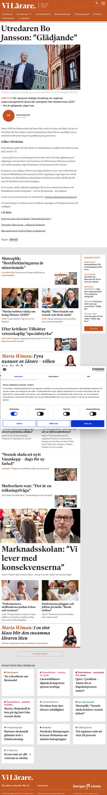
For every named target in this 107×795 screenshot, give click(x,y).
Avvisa (19, 424)
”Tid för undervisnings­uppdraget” (60, 197)
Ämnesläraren (22, 14)
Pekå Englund (23, 115)
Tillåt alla (87, 424)
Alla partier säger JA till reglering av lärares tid (23, 231)
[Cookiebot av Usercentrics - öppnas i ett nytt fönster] (94, 369)
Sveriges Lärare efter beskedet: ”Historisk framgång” (26, 219)
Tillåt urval (53, 424)
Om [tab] (88, 376)
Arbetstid (13, 240)
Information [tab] (53, 376)
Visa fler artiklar (40, 654)
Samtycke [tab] (18, 376)
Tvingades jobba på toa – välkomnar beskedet (23, 225)
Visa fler (94, 328)
